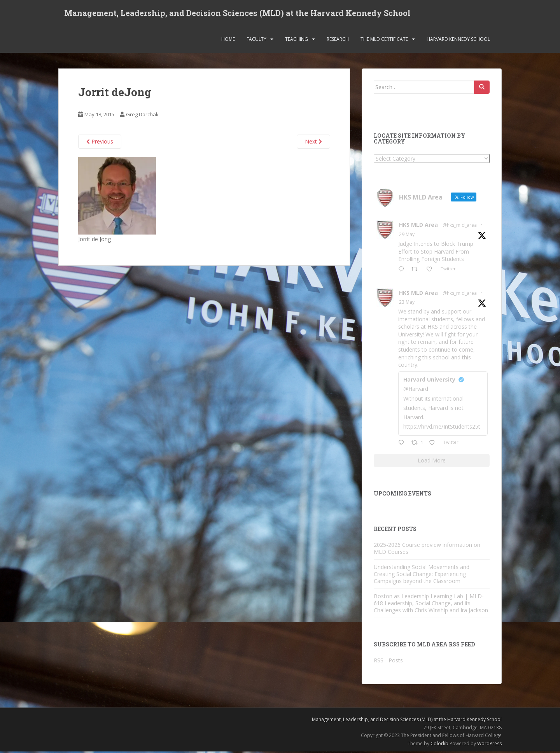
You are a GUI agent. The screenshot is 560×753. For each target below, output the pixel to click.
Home (228, 40)
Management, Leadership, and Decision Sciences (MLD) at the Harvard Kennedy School (237, 14)
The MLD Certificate (384, 40)
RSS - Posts (388, 662)
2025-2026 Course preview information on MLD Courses (427, 550)
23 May (407, 304)
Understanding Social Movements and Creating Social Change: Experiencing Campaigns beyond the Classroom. (421, 575)
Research (338, 40)
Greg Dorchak (142, 116)
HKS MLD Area (418, 226)
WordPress (489, 745)
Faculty (256, 40)
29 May (407, 236)
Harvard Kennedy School (458, 40)
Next (313, 143)
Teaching (296, 40)
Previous (99, 143)
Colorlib (439, 745)
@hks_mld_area (460, 227)
